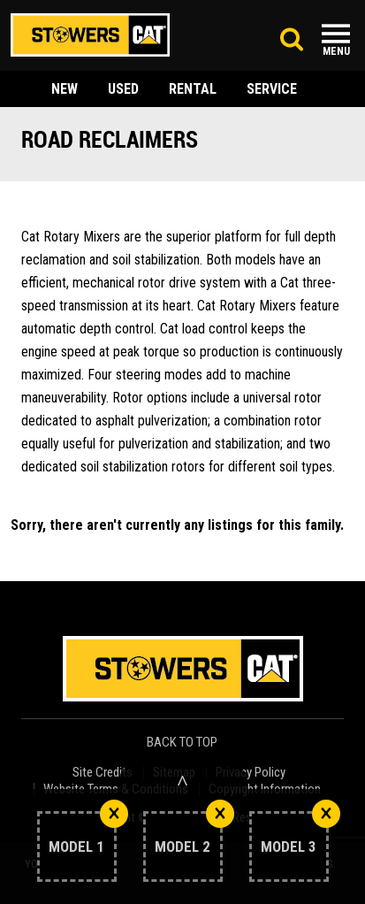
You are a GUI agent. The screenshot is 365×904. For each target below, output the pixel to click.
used (123, 88)
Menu (336, 51)
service (272, 88)
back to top (183, 742)
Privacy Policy (250, 772)
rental (193, 88)
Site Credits (102, 772)
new (64, 88)
